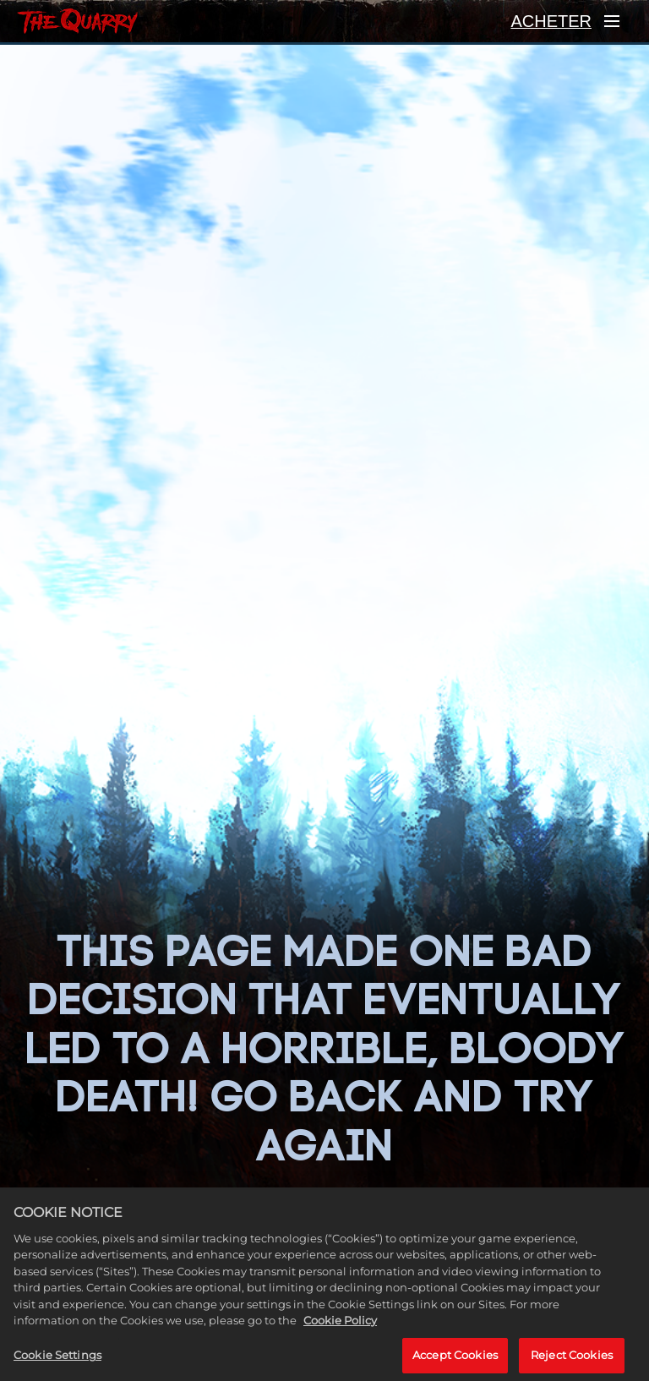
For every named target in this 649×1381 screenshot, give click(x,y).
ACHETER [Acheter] (551, 21)
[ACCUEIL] (77, 21)
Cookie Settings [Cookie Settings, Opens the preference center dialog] (57, 1360)
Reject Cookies (572, 1360)
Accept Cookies (455, 1360)
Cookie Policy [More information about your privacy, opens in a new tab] (340, 1326)
